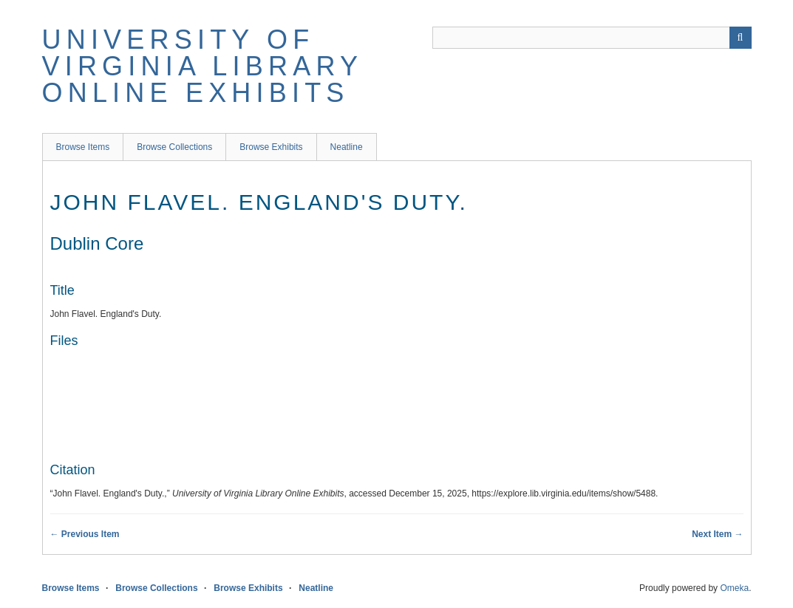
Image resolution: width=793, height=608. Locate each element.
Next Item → (717, 534)
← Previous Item (85, 534)
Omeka (734, 588)
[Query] (592, 38)
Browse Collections (174, 147)
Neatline (346, 147)
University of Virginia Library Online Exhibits (202, 66)
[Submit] (740, 38)
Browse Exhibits (270, 147)
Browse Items (83, 147)
